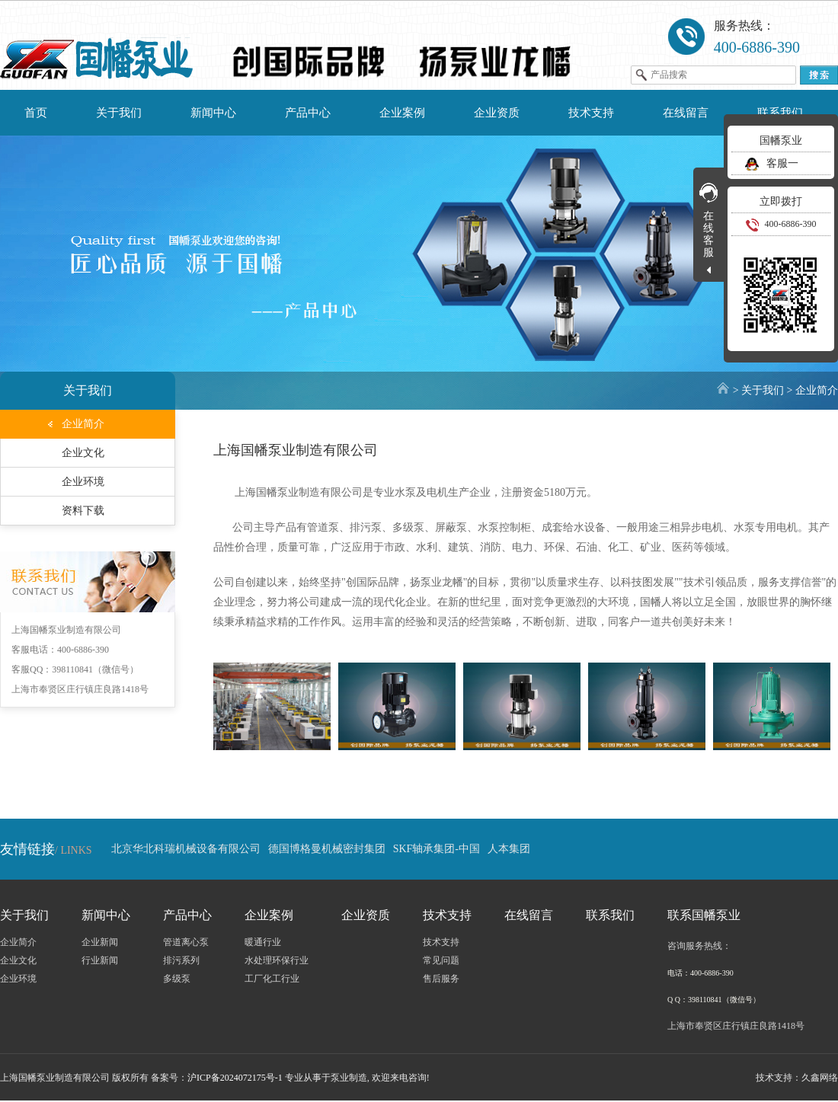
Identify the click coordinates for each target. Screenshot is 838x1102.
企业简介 (816, 390)
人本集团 (509, 848)
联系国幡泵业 (703, 915)
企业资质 (497, 113)
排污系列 (181, 960)
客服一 (770, 163)
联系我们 (780, 113)
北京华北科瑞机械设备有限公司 (186, 848)
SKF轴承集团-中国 (436, 848)
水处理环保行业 (277, 960)
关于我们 (119, 113)
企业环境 (83, 481)
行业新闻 (100, 960)
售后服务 (441, 978)
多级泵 (176, 978)
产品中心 (308, 113)
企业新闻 (100, 942)
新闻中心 (213, 113)
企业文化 (83, 452)
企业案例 (402, 113)
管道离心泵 (186, 942)
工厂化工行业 (272, 978)
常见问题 (441, 960)
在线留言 (685, 113)
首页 (35, 113)
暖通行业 (263, 942)
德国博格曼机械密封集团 (326, 848)
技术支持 (591, 113)
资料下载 (83, 510)
